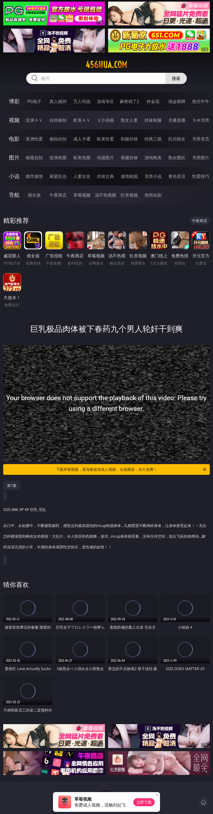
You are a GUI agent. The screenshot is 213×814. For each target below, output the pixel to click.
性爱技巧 (200, 176)
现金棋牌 (176, 101)
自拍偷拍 (58, 120)
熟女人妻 (129, 120)
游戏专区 (105, 101)
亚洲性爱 (34, 139)
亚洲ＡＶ (34, 120)
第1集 (12, 485)
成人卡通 (81, 139)
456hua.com (106, 64)
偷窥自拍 (34, 157)
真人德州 (58, 101)
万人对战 (81, 101)
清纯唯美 (153, 157)
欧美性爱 (105, 139)
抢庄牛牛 (200, 101)
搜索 (176, 78)
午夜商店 (58, 195)
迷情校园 (129, 176)
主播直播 (176, 120)
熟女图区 (176, 157)
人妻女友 (81, 176)
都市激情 (34, 176)
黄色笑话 (176, 176)
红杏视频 (129, 195)
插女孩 (34, 195)
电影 (14, 138)
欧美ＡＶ (81, 120)
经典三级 (153, 139)
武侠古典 (105, 176)
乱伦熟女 (176, 139)
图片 (14, 157)
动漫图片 (105, 157)
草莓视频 (81, 195)
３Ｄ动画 (105, 120)
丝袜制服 (153, 120)
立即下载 (143, 802)
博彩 (14, 101)
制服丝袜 (129, 139)
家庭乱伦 (58, 176)
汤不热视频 (105, 195)
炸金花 (153, 101)
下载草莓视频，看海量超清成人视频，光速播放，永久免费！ (131, 469)
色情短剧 (153, 195)
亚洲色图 (58, 157)
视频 (14, 120)
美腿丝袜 (129, 157)
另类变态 (200, 139)
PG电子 (34, 101)
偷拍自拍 (58, 139)
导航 (14, 194)
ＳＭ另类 (200, 120)
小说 (14, 176)
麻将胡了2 (129, 101)
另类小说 (153, 176)
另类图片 (200, 157)
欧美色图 (81, 157)
